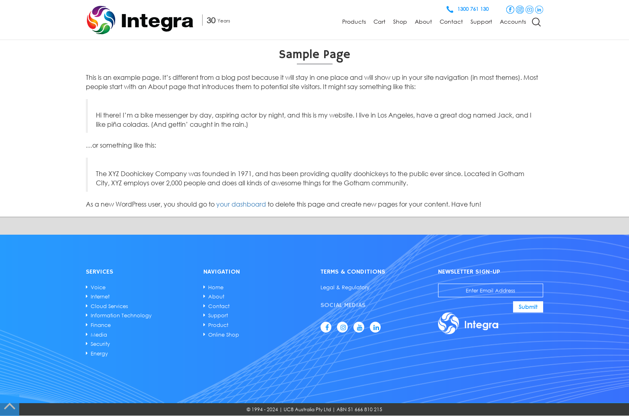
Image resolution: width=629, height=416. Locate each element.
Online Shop (223, 334)
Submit (527, 306)
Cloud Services (109, 306)
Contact (451, 21)
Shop (400, 21)
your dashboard (242, 204)
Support (481, 21)
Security (100, 344)
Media (99, 334)
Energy (99, 353)
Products (354, 21)
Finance (101, 325)
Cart (379, 21)
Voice (98, 287)
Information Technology (121, 315)
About (423, 21)
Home (215, 287)
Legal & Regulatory (345, 287)
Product (218, 325)
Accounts (513, 21)
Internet (100, 296)
